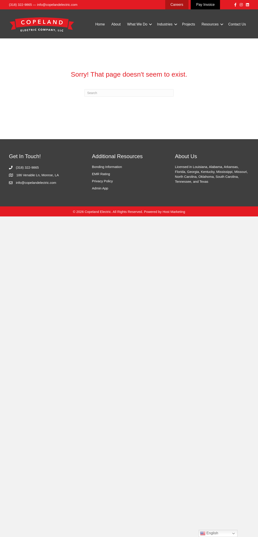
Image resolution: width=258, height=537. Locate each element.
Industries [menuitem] (164, 24)
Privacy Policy (102, 181)
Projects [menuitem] (188, 24)
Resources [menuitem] (209, 24)
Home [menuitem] (100, 24)
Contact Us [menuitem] (237, 24)
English (209, 533)
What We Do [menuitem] (137, 24)
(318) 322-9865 (20, 4)
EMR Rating (101, 174)
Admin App (100, 188)
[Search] (129, 93)
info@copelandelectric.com (57, 4)
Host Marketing (174, 212)
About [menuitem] (116, 24)
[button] (150, 24)
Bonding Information (107, 167)
